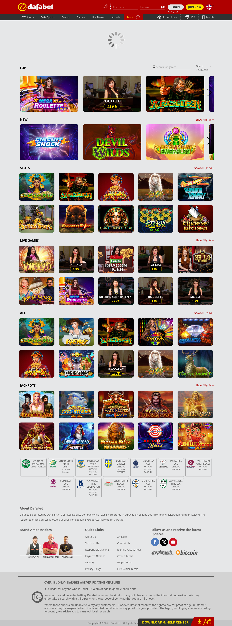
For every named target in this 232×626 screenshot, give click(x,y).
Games (81, 17)
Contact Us (123, 543)
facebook (155, 542)
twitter (164, 542)
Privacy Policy (93, 569)
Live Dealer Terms (127, 569)
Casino (66, 17)
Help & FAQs (124, 562)
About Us (90, 536)
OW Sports (27, 17)
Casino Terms (125, 556)
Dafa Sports (48, 17)
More (130, 17)
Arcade (116, 17)
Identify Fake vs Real (129, 549)
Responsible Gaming (97, 549)
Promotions (170, 17)
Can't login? (173, 12)
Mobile (210, 17)
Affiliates (122, 536)
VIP (193, 17)
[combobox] (172, 67)
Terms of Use (92, 543)
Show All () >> (205, 119)
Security (89, 562)
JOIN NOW (194, 7)
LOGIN (176, 7)
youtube (173, 542)
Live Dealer (98, 17)
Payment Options (95, 556)
